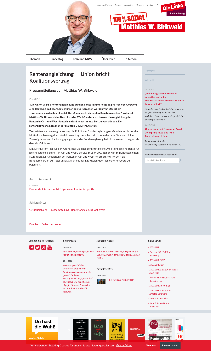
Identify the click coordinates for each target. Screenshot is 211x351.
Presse (118, 5)
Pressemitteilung (59, 209)
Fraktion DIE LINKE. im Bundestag (160, 254)
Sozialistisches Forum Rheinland (159, 305)
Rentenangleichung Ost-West (88, 209)
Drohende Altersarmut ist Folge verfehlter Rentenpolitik (61, 189)
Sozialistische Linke (158, 298)
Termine (140, 5)
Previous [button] (68, 330)
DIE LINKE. (154, 247)
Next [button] (186, 330)
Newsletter (128, 5)
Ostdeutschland (38, 209)
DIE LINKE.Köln (156, 265)
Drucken (34, 224)
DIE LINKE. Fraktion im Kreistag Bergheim (160, 292)
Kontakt (150, 5)
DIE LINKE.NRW (157, 260)
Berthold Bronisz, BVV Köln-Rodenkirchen (162, 279)
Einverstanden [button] (170, 345)
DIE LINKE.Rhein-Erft (159, 285)
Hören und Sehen (104, 5)
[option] (81, 330)
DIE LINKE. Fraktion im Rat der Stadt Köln (163, 271)
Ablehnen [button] (151, 345)
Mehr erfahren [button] (124, 345)
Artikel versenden (51, 224)
